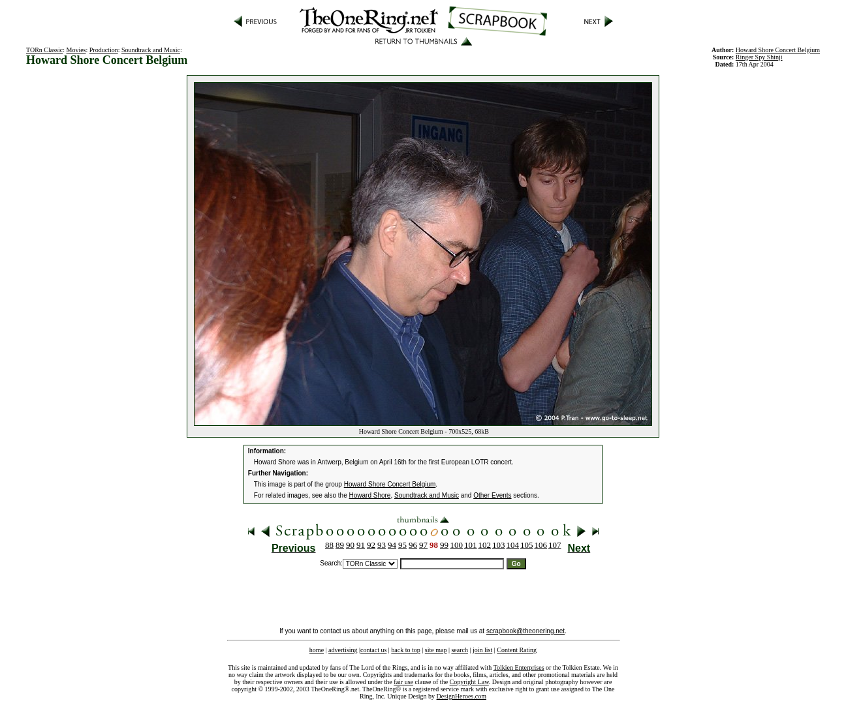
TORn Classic (44, 49)
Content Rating (517, 649)
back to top (405, 649)
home (316, 649)
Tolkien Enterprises (519, 667)
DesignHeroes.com (461, 696)
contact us (373, 649)
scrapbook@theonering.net (525, 631)
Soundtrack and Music (150, 49)
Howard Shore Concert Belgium (390, 484)
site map (436, 649)
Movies (76, 49)
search (459, 649)
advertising (342, 649)
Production (103, 49)
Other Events (492, 495)
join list (482, 649)
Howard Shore (370, 495)
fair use (403, 681)
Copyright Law (469, 681)
